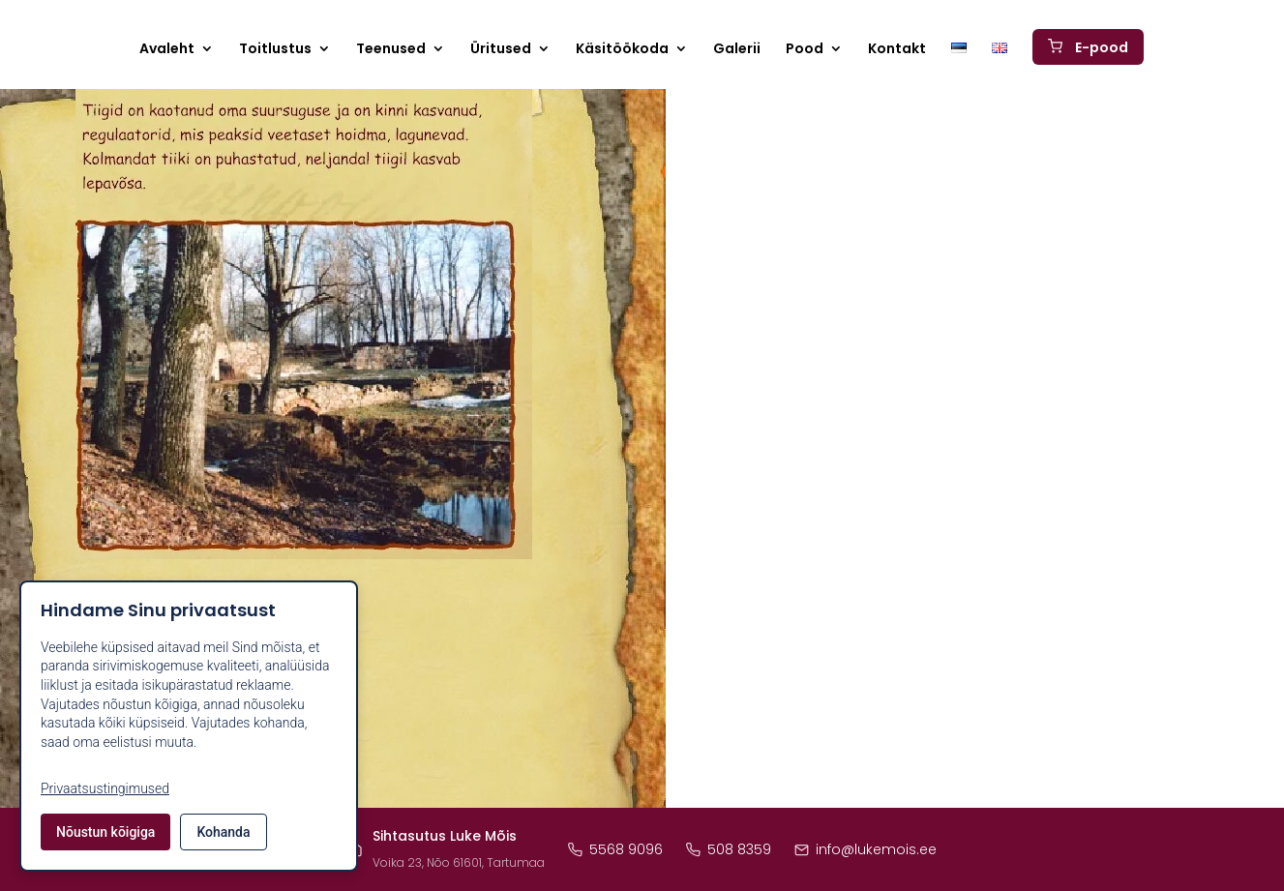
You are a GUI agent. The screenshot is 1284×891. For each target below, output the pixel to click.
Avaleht (166, 54)
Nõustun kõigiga (105, 832)
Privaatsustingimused (105, 788)
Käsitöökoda (622, 54)
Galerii (737, 54)
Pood (804, 54)
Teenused (391, 54)
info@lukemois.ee (865, 849)
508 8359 (728, 849)
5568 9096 (615, 849)
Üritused (500, 54)
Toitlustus (275, 54)
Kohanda (223, 832)
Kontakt (897, 54)
